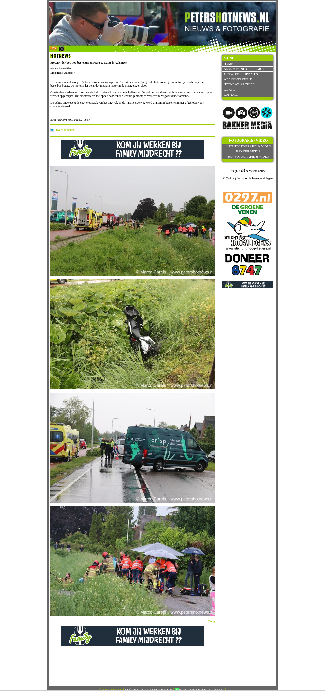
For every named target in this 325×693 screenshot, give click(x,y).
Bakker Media (248, 151)
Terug (211, 621)
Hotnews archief (239, 84)
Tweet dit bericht (65, 130)
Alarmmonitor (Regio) (244, 69)
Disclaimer (131, 689)
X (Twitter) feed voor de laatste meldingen (248, 178)
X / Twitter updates (241, 74)
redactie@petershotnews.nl (157, 689)
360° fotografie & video (248, 156)
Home (228, 64)
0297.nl (229, 89)
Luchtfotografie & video (248, 146)
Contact (231, 94)
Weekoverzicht (238, 79)
